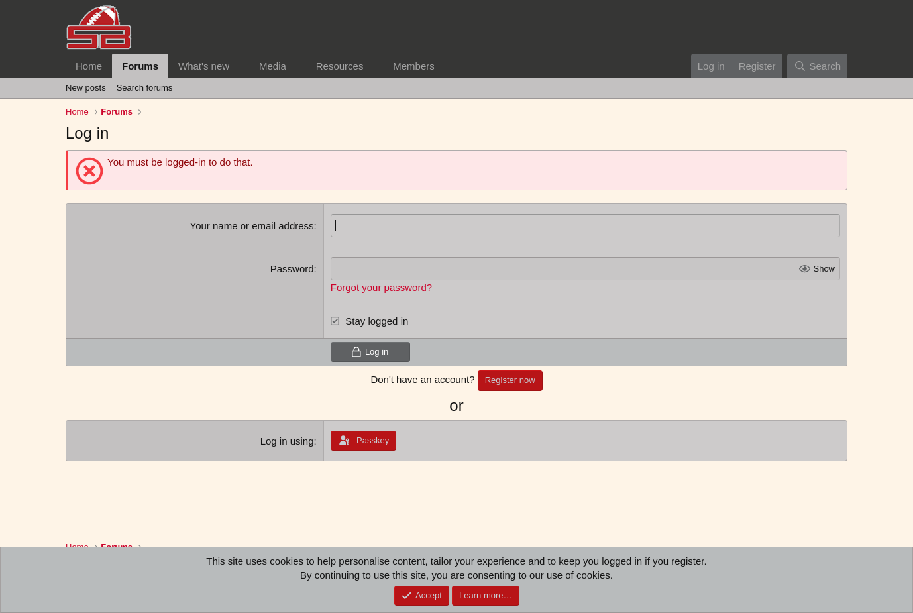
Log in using (287, 441)
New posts (86, 88)
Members (414, 66)
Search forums (145, 88)
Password (292, 268)
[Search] (817, 66)
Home (89, 66)
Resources (340, 66)
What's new (203, 66)
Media (272, 66)
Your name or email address (252, 225)
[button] (240, 66)
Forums (140, 66)
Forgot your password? (381, 287)
